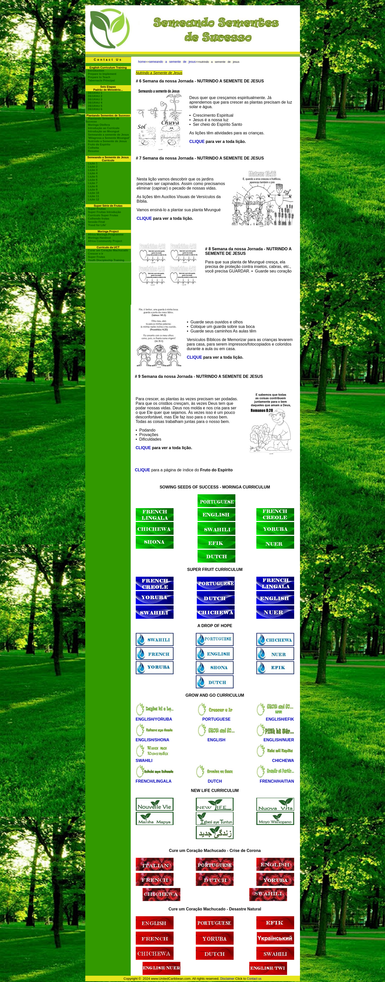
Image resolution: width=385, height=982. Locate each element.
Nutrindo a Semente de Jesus (107, 141)
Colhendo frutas (98, 218)
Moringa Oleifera (99, 124)
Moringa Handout (99, 237)
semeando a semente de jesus (172, 62)
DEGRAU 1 (95, 92)
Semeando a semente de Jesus (108, 134)
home (142, 62)
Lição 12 (93, 199)
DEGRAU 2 (95, 96)
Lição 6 (93, 179)
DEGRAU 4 (95, 102)
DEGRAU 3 (95, 99)
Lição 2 (93, 166)
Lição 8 (93, 186)
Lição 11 (93, 196)
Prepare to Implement (102, 73)
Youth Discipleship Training (106, 260)
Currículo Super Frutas (103, 215)
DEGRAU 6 (95, 109)
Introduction (96, 70)
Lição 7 (93, 183)
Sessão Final (96, 221)
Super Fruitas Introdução (104, 211)
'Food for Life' (97, 225)
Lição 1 (93, 163)
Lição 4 (93, 173)
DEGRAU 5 (95, 105)
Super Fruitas (97, 208)
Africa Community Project (105, 240)
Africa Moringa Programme (106, 234)
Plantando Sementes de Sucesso (102, 120)
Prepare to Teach (99, 77)
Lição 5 (93, 176)
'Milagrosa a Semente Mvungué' (109, 137)
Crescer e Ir (95, 253)
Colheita (93, 147)
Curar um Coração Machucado (108, 250)
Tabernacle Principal (101, 80)
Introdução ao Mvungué (103, 131)
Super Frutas (96, 256)
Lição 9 (93, 189)
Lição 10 (93, 192)
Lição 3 (93, 169)
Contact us (254, 978)
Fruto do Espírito (99, 144)
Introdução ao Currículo (104, 128)
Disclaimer (227, 978)
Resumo (93, 150)
